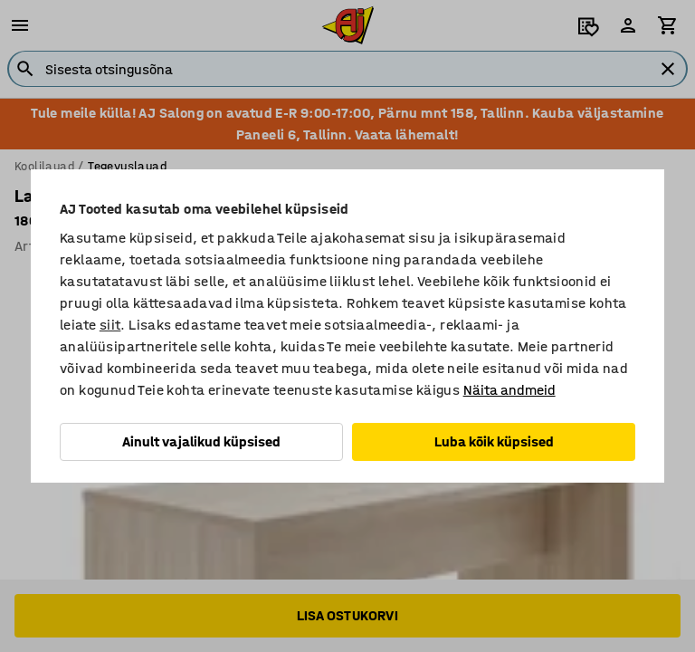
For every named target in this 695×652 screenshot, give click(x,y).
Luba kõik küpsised (494, 441)
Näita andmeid (509, 389)
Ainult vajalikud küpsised (201, 441)
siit (110, 324)
